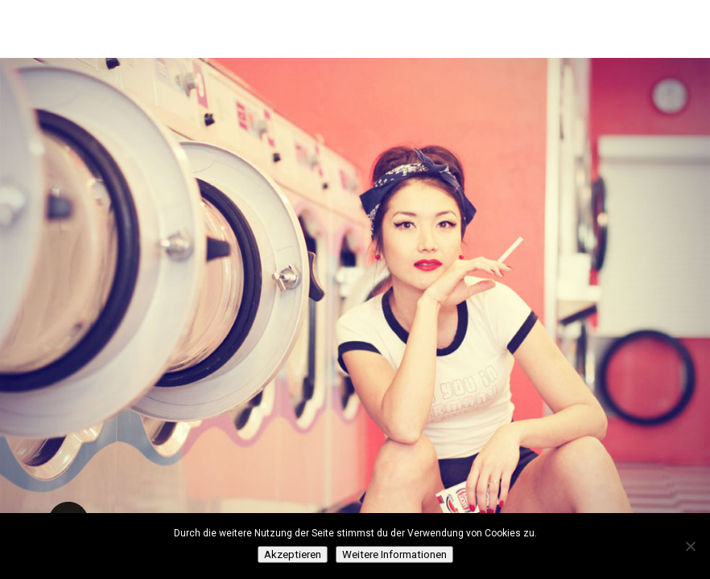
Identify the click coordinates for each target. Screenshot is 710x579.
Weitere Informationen (394, 554)
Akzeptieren (292, 554)
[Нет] (690, 546)
